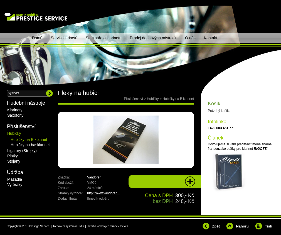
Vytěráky (14, 184)
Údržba (15, 172)
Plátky (12, 156)
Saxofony (15, 115)
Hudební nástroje (26, 103)
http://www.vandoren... (103, 193)
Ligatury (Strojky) (22, 150)
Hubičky (153, 99)
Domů (37, 38)
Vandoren (94, 177)
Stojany (13, 161)
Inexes (124, 226)
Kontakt (210, 38)
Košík (214, 103)
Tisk (268, 226)
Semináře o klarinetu (103, 38)
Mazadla (14, 179)
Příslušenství (133, 99)
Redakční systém (64, 226)
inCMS (79, 226)
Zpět (216, 226)
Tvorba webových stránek (103, 226)
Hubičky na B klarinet (178, 99)
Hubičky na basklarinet (30, 145)
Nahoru (242, 226)
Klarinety (14, 110)
